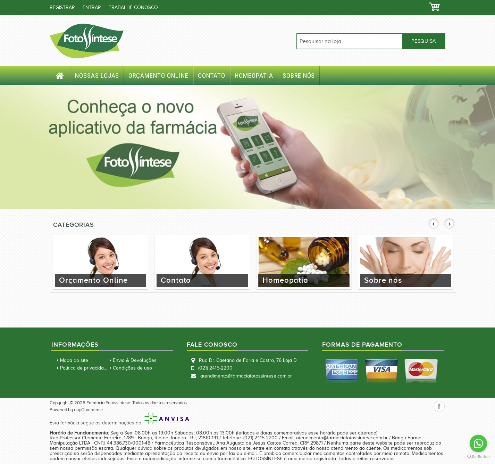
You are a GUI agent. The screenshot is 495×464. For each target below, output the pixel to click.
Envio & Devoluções (135, 360)
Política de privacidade (84, 368)
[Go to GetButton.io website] (478, 457)
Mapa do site (74, 360)
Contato (212, 76)
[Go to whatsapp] (478, 443)
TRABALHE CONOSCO (133, 7)
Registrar (62, 7)
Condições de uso (132, 368)
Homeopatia (254, 76)
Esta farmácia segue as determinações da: (119, 422)
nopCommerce (88, 409)
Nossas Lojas (97, 76)
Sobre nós (299, 76)
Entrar (92, 7)
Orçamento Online (158, 76)
